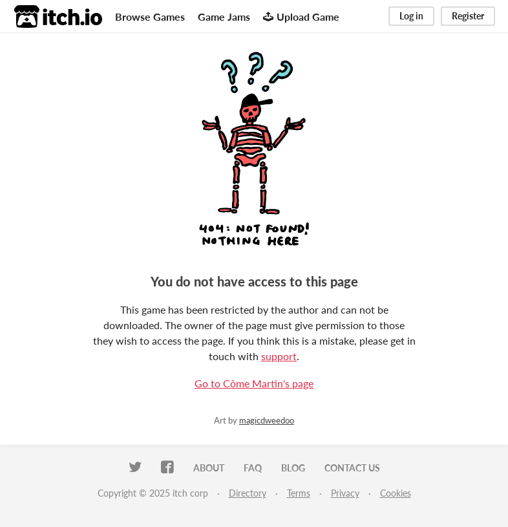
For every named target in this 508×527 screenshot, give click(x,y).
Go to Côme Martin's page (254, 383)
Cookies (395, 493)
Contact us (352, 467)
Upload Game (301, 16)
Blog (293, 467)
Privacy (345, 493)
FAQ (253, 467)
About (208, 467)
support (279, 356)
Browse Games (150, 16)
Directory (247, 493)
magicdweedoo (266, 420)
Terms (298, 493)
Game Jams (224, 16)
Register (468, 15)
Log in (411, 15)
